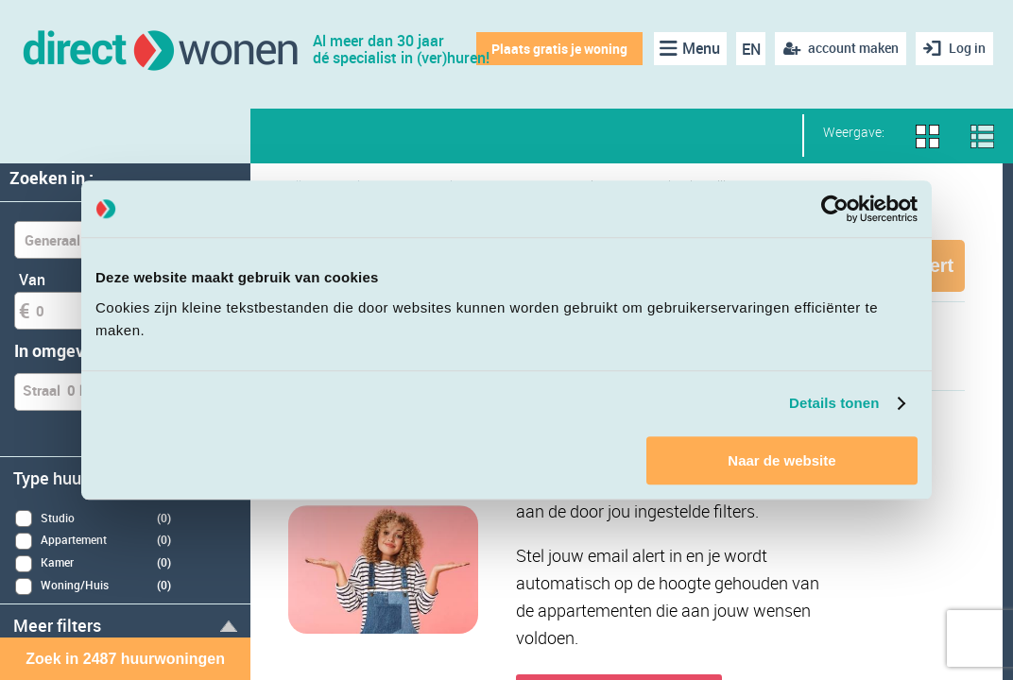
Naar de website (781, 460)
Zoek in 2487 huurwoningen (125, 659)
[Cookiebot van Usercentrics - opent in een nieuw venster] (835, 209)
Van (32, 279)
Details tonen (834, 403)
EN (751, 49)
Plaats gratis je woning (559, 49)
